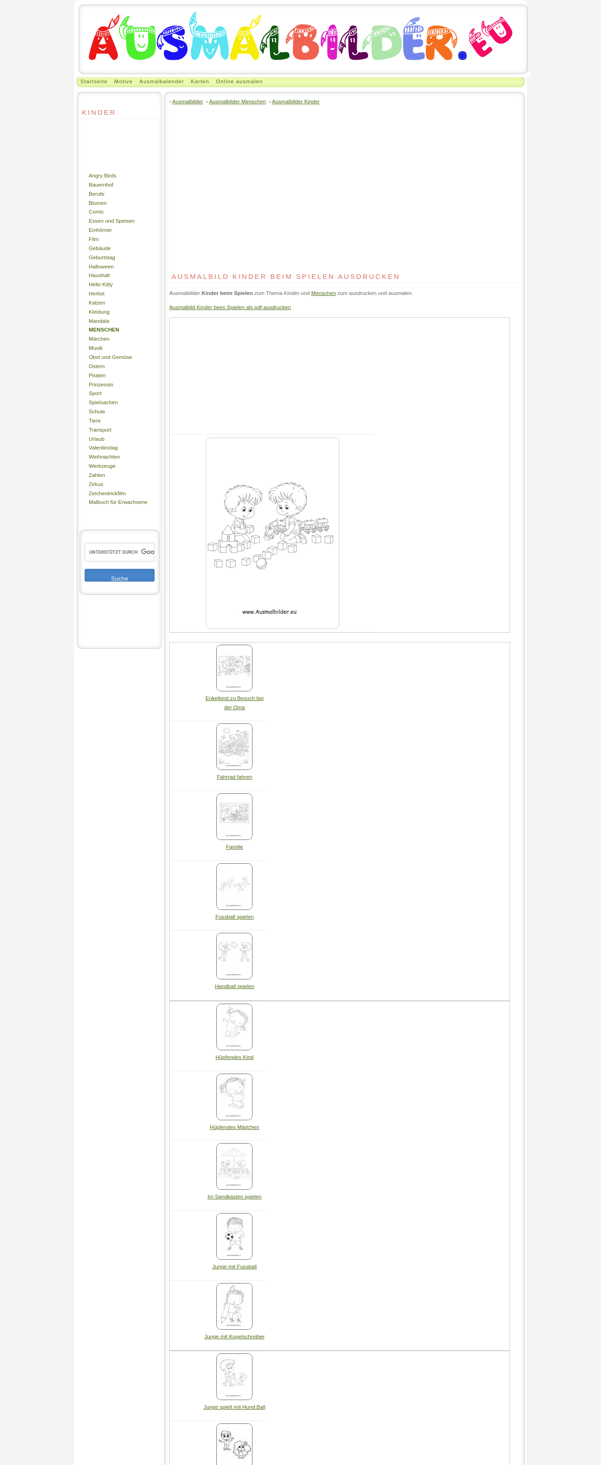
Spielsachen (103, 402)
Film (94, 239)
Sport (95, 393)
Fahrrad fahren (234, 773)
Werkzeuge (102, 466)
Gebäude (100, 248)
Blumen (98, 203)
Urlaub (96, 439)
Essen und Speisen (112, 221)
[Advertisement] (107, 145)
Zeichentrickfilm (107, 493)
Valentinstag (103, 447)
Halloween (101, 266)
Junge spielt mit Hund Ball (234, 1403)
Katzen (97, 302)
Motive (123, 81)
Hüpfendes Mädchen (234, 1123)
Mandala (99, 321)
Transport (100, 430)
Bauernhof (101, 184)
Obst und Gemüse (110, 357)
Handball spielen (234, 983)
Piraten (97, 375)
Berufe (96, 194)
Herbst (96, 293)
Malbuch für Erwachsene (118, 502)
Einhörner (100, 230)
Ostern (97, 366)
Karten (200, 81)
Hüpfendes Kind (234, 1054)
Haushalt (99, 275)
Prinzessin (101, 384)
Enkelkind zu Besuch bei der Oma (234, 699)
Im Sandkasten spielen (235, 1193)
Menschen (104, 329)
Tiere (95, 420)
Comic (96, 211)
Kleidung (99, 312)
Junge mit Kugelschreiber (234, 1333)
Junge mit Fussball (234, 1263)
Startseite (93, 81)
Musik (95, 348)
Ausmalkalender (162, 81)
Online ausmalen (239, 81)
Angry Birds (102, 175)
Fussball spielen (234, 913)
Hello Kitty (101, 284)
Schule (97, 411)
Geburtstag (102, 257)
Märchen (99, 339)
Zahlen (97, 475)
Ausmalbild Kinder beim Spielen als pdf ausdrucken (230, 307)
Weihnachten (104, 457)
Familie (234, 843)
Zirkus (96, 484)
